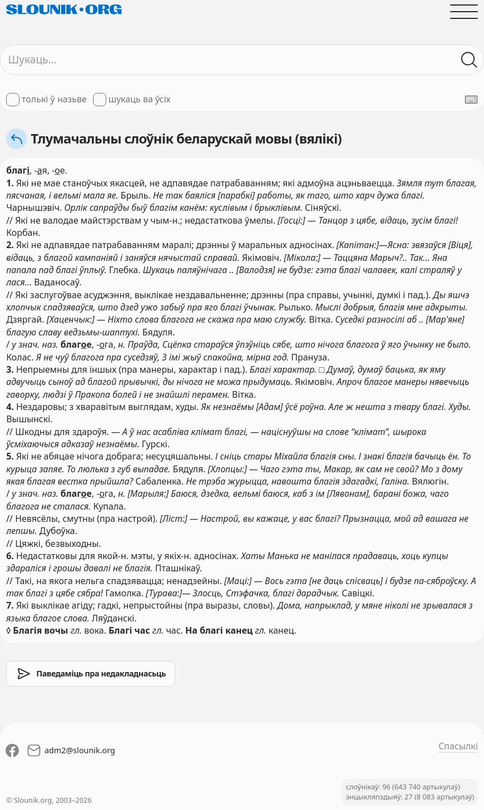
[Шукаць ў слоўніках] (469, 59)
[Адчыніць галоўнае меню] (464, 11)
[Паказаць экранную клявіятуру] (471, 99)
